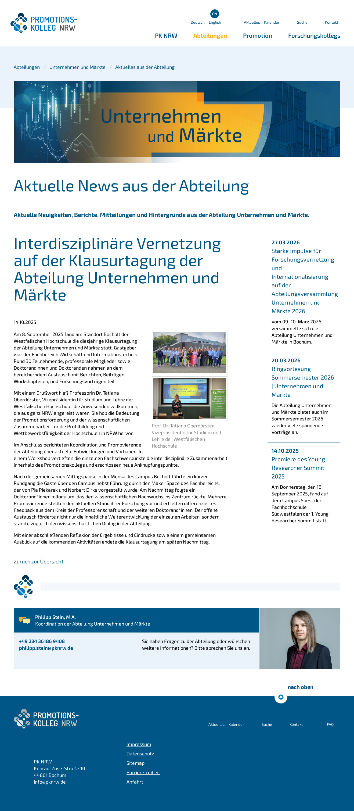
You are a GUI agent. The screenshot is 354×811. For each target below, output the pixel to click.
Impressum (139, 744)
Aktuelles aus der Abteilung (145, 67)
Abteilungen (210, 35)
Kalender (272, 22)
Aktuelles (252, 22)
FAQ (330, 724)
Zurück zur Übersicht (39, 561)
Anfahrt (135, 782)
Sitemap (136, 763)
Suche (302, 22)
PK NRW (166, 35)
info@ (50, 782)
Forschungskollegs (314, 35)
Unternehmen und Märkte (77, 67)
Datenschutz (140, 753)
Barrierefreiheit (143, 772)
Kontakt (331, 22)
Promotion (257, 35)
